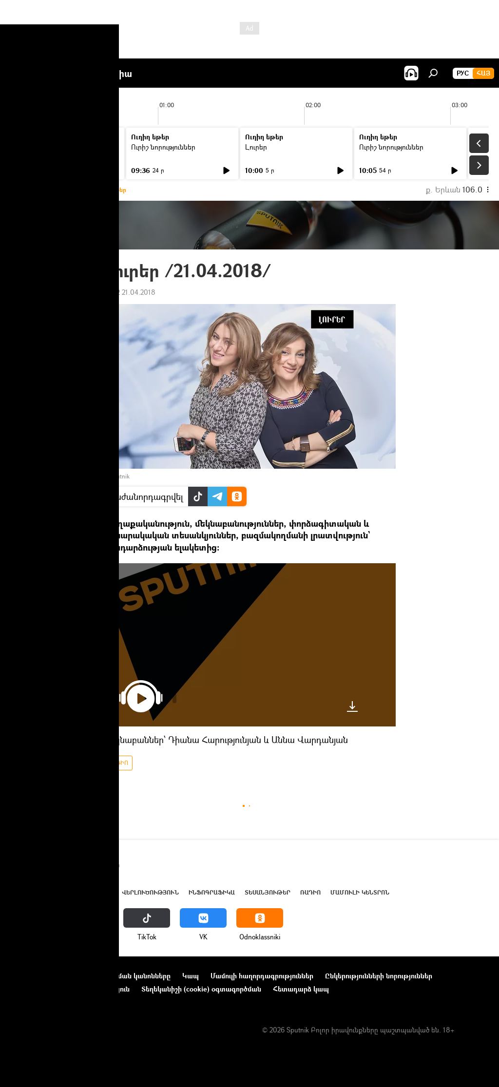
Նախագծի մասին (39, 975)
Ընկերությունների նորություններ (378, 975)
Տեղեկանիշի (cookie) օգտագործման (201, 988)
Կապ (190, 975)
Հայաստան (59, 892)
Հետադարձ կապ (301, 988)
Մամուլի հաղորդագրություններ (262, 975)
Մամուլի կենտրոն (359, 892)
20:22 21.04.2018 (129, 292)
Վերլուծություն (150, 892)
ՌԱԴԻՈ (118, 763)
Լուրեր (28, 147)
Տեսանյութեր (267, 892)
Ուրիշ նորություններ (163, 147)
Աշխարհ (99, 892)
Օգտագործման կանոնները (125, 975)
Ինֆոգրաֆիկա (212, 892)
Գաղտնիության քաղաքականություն (70, 988)
